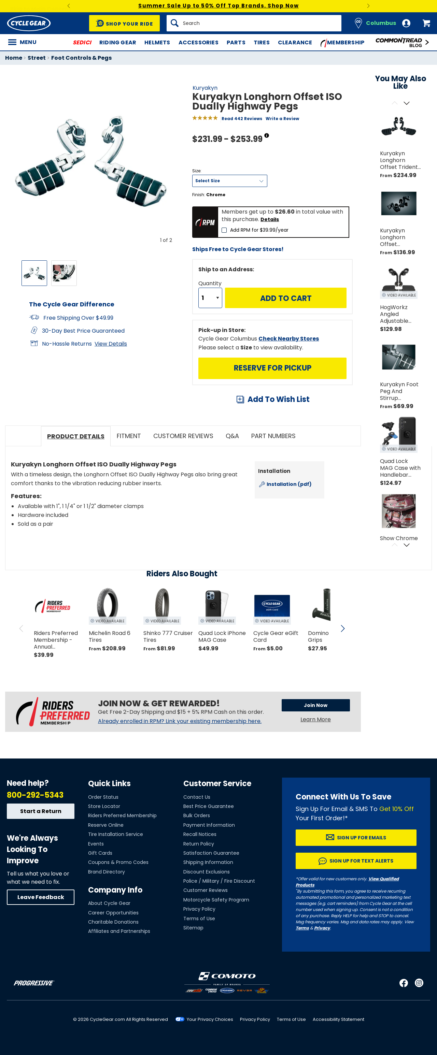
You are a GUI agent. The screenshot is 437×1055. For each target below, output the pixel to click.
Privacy (322, 928)
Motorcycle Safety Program (216, 899)
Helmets (157, 42)
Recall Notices (199, 834)
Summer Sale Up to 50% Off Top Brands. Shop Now (218, 5)
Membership (343, 43)
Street (37, 58)
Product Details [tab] (75, 436)
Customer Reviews (205, 890)
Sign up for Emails (361, 837)
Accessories (198, 42)
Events (96, 843)
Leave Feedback (40, 897)
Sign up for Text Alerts (361, 860)
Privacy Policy (199, 909)
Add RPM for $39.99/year (259, 230)
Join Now (305, 706)
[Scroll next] (406, 103)
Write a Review (282, 118)
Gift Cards (100, 853)
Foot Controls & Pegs (81, 58)
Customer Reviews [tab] (183, 436)
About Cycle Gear (109, 903)
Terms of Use (199, 918)
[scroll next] (343, 628)
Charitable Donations (113, 922)
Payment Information (209, 825)
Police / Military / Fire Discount (219, 881)
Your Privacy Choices (210, 1019)
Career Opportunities (113, 912)
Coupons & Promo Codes (118, 862)
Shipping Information (208, 862)
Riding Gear (117, 42)
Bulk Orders (196, 815)
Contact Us (196, 797)
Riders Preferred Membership (122, 815)
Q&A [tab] (232, 436)
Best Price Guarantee (208, 806)
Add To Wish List (279, 399)
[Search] (254, 23)
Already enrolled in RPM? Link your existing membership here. (180, 721)
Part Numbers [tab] (273, 436)
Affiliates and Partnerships (119, 931)
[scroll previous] (21, 628)
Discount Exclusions (206, 871)
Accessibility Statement (338, 1019)
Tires (262, 42)
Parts (236, 42)
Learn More (315, 721)
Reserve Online (106, 825)
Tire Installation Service (115, 834)
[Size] (229, 181)
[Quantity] (210, 298)
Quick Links (109, 783)
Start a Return (40, 811)
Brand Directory (106, 871)
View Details (111, 344)
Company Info (115, 890)
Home (13, 58)
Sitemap (193, 927)
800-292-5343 (35, 795)
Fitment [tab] (129, 436)
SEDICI (82, 42)
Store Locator (104, 806)
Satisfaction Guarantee (211, 853)
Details (269, 219)
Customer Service (217, 783)
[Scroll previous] (394, 103)
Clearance (295, 42)
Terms (302, 928)
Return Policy (198, 843)
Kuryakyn (205, 88)
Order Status (103, 797)
